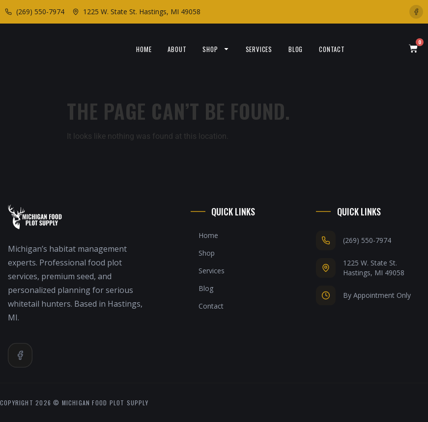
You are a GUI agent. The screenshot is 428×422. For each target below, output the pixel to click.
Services (259, 49)
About (177, 49)
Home (143, 49)
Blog (295, 49)
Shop (215, 49)
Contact (332, 49)
